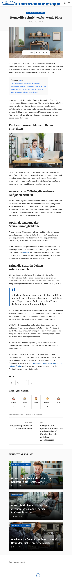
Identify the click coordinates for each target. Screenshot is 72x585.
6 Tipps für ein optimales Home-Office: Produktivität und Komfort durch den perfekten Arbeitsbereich (51, 432)
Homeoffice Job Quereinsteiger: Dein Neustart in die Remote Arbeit (32, 480)
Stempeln (26, 253)
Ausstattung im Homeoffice (34, 414)
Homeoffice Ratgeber (35, 13)
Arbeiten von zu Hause (16, 414)
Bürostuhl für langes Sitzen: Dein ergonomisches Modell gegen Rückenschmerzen (30, 509)
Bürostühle (17, 495)
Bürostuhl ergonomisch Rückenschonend (20, 427)
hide (20, 80)
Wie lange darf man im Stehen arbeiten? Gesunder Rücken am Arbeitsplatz (34, 541)
